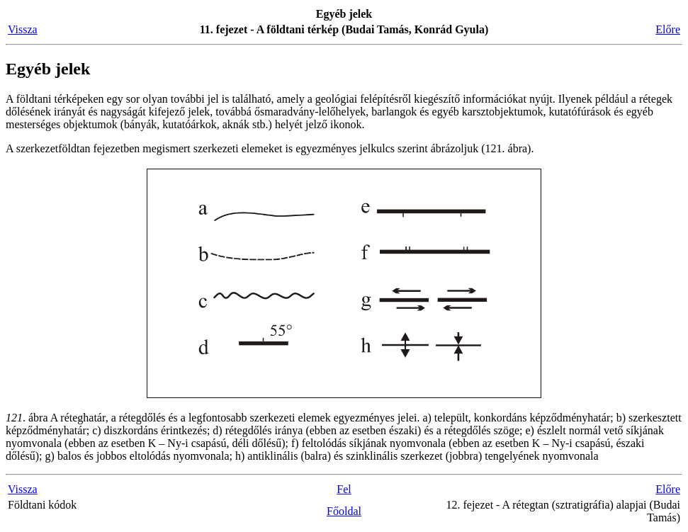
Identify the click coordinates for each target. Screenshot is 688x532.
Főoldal (344, 511)
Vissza (23, 29)
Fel (344, 489)
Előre (667, 29)
